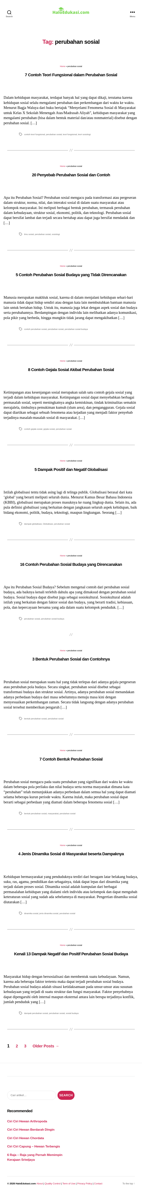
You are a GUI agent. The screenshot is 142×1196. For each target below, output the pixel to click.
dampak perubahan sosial (36, 1016)
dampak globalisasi (33, 526)
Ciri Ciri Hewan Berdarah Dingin (31, 1132)
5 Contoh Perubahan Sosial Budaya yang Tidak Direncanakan (71, 277)
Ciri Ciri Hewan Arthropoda (27, 1124)
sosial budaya (72, 1016)
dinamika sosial (31, 916)
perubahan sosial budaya (76, 331)
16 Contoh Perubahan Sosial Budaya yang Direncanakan (71, 567)
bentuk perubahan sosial (35, 721)
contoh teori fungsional (34, 137)
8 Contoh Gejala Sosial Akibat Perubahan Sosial (71, 372)
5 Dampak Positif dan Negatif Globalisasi (71, 472)
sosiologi (56, 237)
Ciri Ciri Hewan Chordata (25, 1140)
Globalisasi (48, 526)
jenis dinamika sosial (48, 916)
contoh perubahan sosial (35, 331)
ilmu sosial (29, 237)
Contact (98, 1186)
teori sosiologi (84, 137)
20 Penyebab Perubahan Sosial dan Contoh (71, 177)
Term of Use (68, 1186)
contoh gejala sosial (33, 431)
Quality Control (52, 1186)
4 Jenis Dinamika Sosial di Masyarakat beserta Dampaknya (71, 856)
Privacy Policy (84, 1186)
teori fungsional (70, 137)
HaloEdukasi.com (26, 1186)
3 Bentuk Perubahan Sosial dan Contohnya (71, 661)
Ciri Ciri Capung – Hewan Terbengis (33, 1149)
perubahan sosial (54, 137)
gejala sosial (49, 431)
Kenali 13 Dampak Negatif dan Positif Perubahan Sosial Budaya (71, 956)
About (39, 1186)
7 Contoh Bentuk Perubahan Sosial (70, 761)
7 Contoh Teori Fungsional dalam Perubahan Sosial (71, 77)
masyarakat (53, 816)
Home (62, 69)
